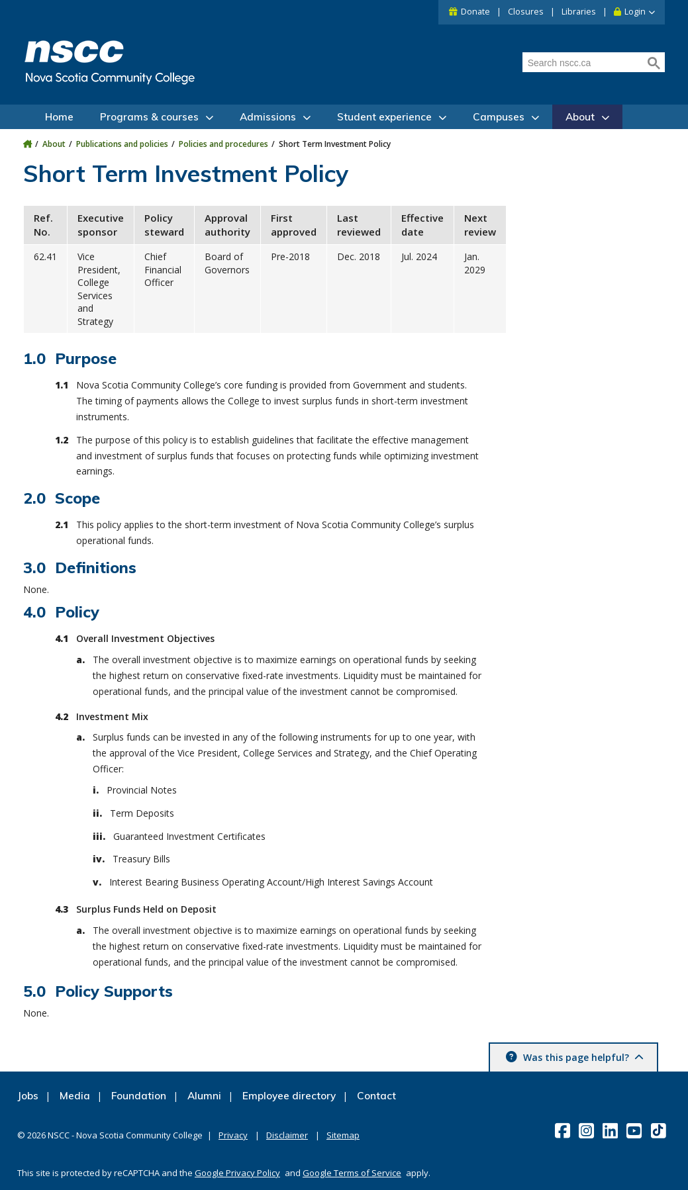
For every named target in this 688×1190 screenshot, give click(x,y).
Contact (376, 1095)
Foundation (138, 1095)
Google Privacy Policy (237, 1173)
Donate (475, 11)
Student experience (384, 117)
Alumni (204, 1095)
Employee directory (289, 1095)
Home (59, 117)
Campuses (498, 117)
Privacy (233, 1135)
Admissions (268, 117)
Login (635, 11)
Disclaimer (287, 1135)
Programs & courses (149, 117)
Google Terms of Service (352, 1173)
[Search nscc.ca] (583, 62)
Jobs (27, 1095)
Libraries (579, 11)
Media (75, 1095)
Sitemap (343, 1135)
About (580, 117)
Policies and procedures (223, 144)
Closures (526, 11)
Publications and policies (122, 144)
